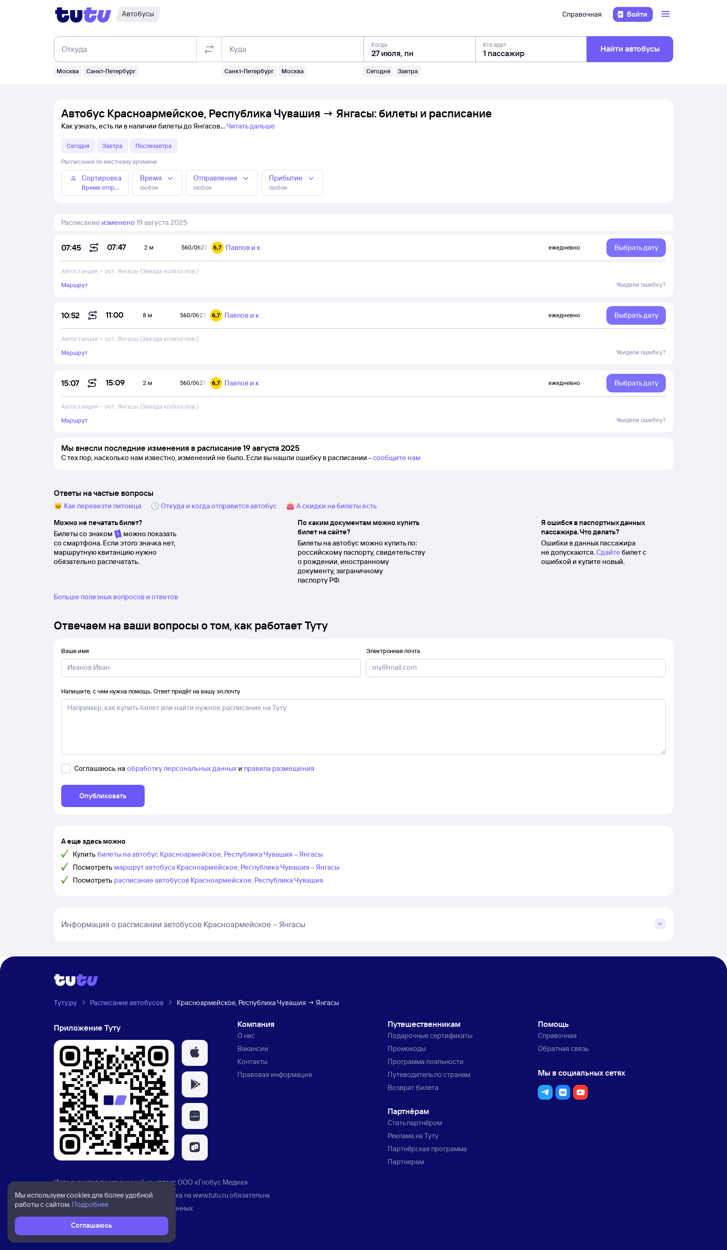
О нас (246, 1035)
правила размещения (279, 768)
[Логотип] (83, 14)
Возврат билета (413, 1087)
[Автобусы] (137, 14)
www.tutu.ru (210, 1195)
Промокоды (407, 1048)
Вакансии (252, 1048)
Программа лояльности (426, 1061)
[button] (195, 1053)
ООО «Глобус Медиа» (213, 1182)
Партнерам (406, 1161)
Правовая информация (274, 1074)
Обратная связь (563, 1048)
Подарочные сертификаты (430, 1035)
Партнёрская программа (427, 1148)
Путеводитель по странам (429, 1074)
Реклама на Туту (413, 1135)
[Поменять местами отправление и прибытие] (209, 49)
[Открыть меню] (666, 14)
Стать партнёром (415, 1122)
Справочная (582, 14)
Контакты (252, 1061)
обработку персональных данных (181, 768)
